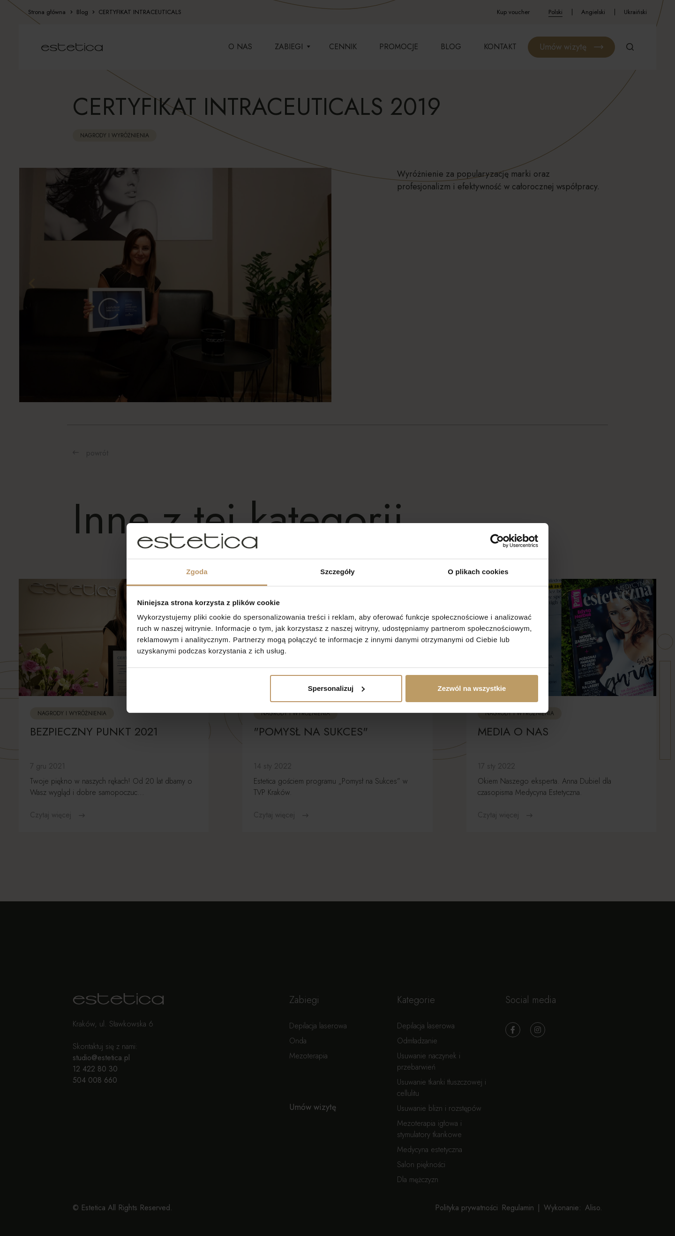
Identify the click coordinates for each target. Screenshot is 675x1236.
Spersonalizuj (336, 688)
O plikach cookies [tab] (478, 572)
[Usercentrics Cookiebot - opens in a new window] (497, 541)
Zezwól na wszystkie (471, 688)
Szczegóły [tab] (337, 572)
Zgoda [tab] (197, 572)
